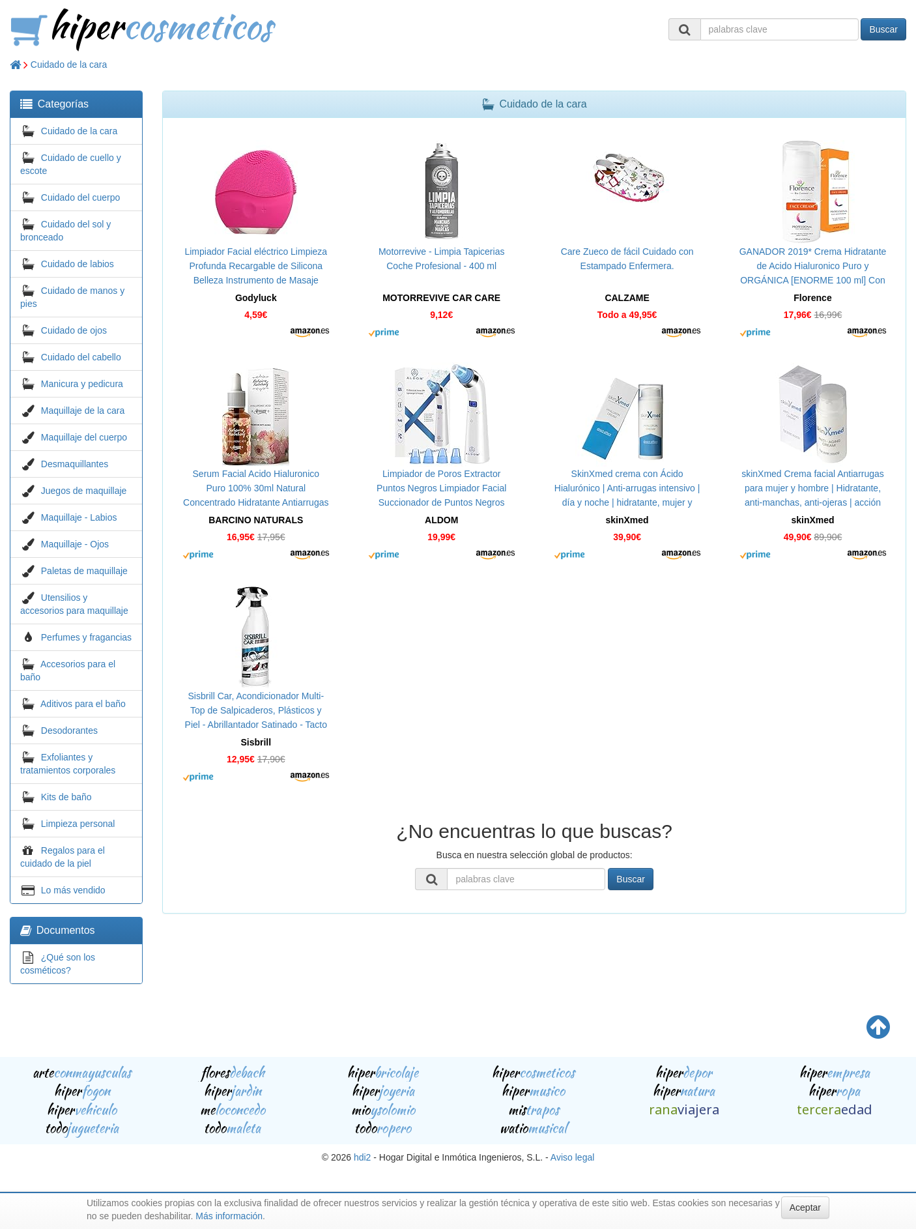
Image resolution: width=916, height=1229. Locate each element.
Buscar (883, 29)
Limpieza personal (78, 823)
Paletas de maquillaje (84, 571)
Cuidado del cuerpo (80, 197)
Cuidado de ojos (74, 330)
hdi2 (362, 1157)
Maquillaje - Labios (79, 517)
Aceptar (805, 1207)
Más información (229, 1216)
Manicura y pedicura (82, 384)
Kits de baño (66, 797)
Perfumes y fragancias (86, 637)
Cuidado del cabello (81, 357)
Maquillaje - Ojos (75, 544)
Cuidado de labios (77, 264)
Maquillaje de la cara (82, 410)
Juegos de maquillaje (84, 490)
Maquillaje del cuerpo (84, 437)
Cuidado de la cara (69, 64)
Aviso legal (572, 1157)
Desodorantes (69, 730)
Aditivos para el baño (83, 704)
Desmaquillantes (75, 464)
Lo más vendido (73, 890)
